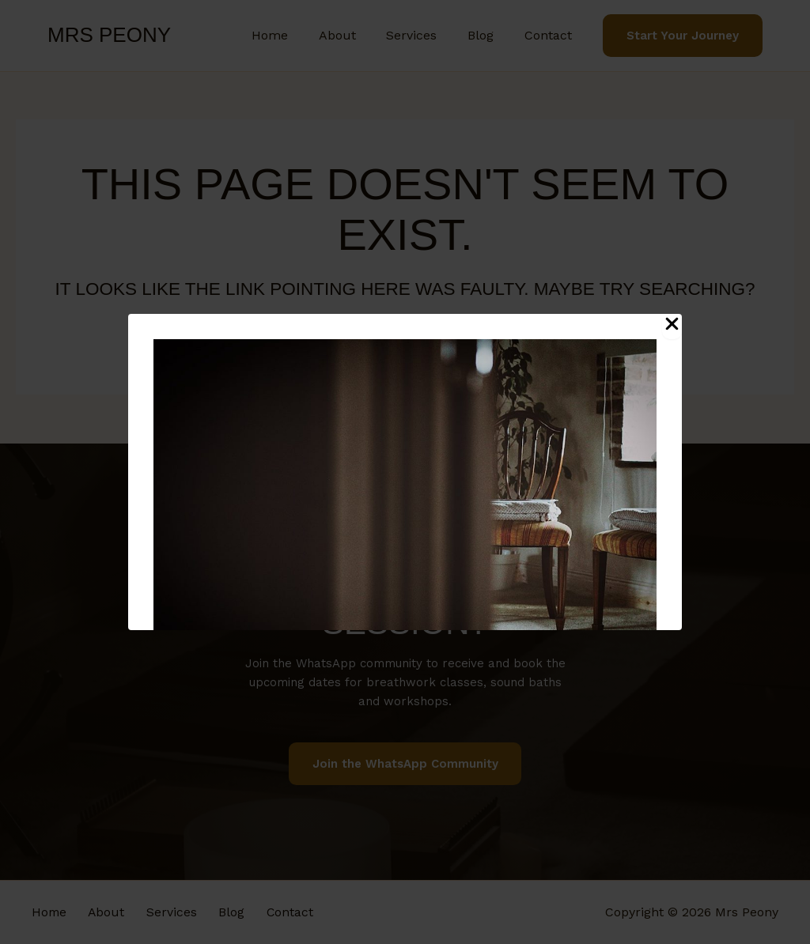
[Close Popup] (672, 326)
